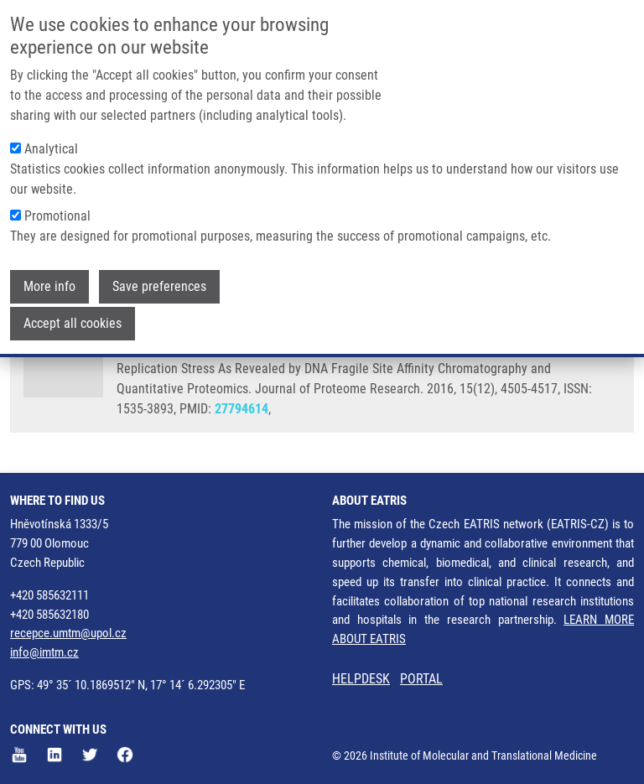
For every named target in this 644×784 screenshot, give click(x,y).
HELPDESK (361, 679)
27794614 (241, 409)
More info (49, 280)
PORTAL (421, 679)
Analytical (51, 142)
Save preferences (159, 280)
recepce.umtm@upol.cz (68, 633)
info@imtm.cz (44, 652)
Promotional (57, 209)
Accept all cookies (72, 317)
